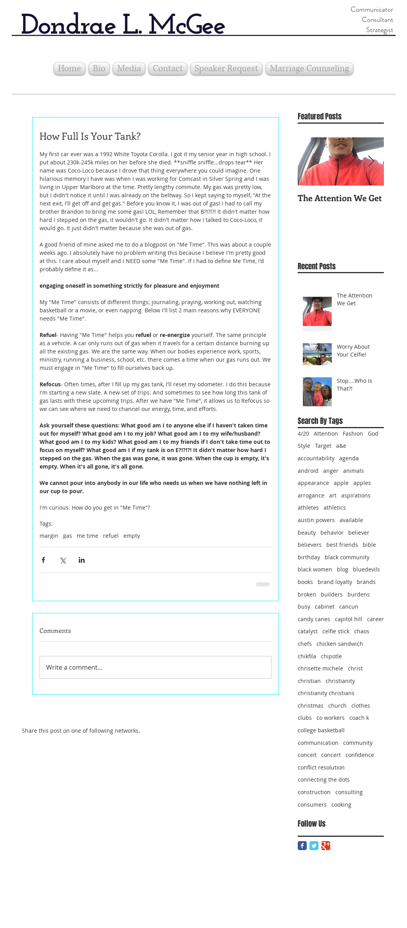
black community (347, 557)
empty (131, 535)
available (351, 520)
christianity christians (326, 693)
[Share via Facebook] (43, 560)
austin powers (316, 520)
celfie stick (335, 631)
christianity (340, 681)
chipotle (331, 656)
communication (318, 742)
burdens (358, 594)
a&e (341, 445)
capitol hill (348, 619)
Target (323, 445)
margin (49, 535)
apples (362, 483)
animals (353, 470)
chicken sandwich (340, 643)
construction (314, 792)
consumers (312, 804)
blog (342, 569)
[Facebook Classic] (302, 845)
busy (304, 606)
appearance (313, 483)
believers (310, 544)
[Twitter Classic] (313, 845)
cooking (341, 804)
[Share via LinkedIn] (81, 560)
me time (87, 535)
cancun (348, 606)
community (358, 742)
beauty (307, 532)
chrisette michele (320, 668)
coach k (359, 717)
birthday (309, 557)
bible (369, 544)
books (305, 582)
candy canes (314, 619)
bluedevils (366, 569)
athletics (335, 507)
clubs (305, 717)
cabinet (325, 606)
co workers (331, 717)
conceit (307, 755)
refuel (111, 535)
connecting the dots (324, 779)
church (337, 705)
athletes (308, 507)
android (308, 470)
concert (331, 755)
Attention (326, 433)
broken (307, 594)
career (375, 619)
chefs (305, 643)
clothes (360, 705)
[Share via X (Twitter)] (62, 560)
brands (366, 582)
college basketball (321, 730)
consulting (349, 792)
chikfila (307, 656)
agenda (349, 458)
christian (309, 681)
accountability (316, 458)
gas (67, 535)
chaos (361, 631)
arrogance (311, 495)
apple (341, 483)
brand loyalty (335, 582)
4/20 (303, 433)
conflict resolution (321, 767)
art (332, 495)
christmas (311, 705)
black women (315, 569)
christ (355, 668)
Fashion (353, 433)
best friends (342, 544)
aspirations (356, 495)
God (373, 433)
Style (304, 445)
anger (330, 470)
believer (358, 532)
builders (332, 594)
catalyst (308, 631)
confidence (359, 755)
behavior (332, 532)
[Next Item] (371, 161)
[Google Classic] (325, 845)
